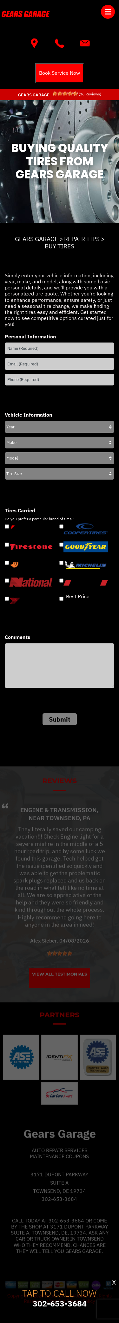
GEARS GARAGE (36, 239)
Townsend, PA (68, 827)
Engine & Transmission (58, 819)
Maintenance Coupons (59, 1166)
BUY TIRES (59, 246)
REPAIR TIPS (82, 239)
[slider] (65, 93)
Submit (59, 719)
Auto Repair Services (59, 1160)
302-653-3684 (59, 1208)
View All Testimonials (59, 983)
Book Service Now (59, 73)
